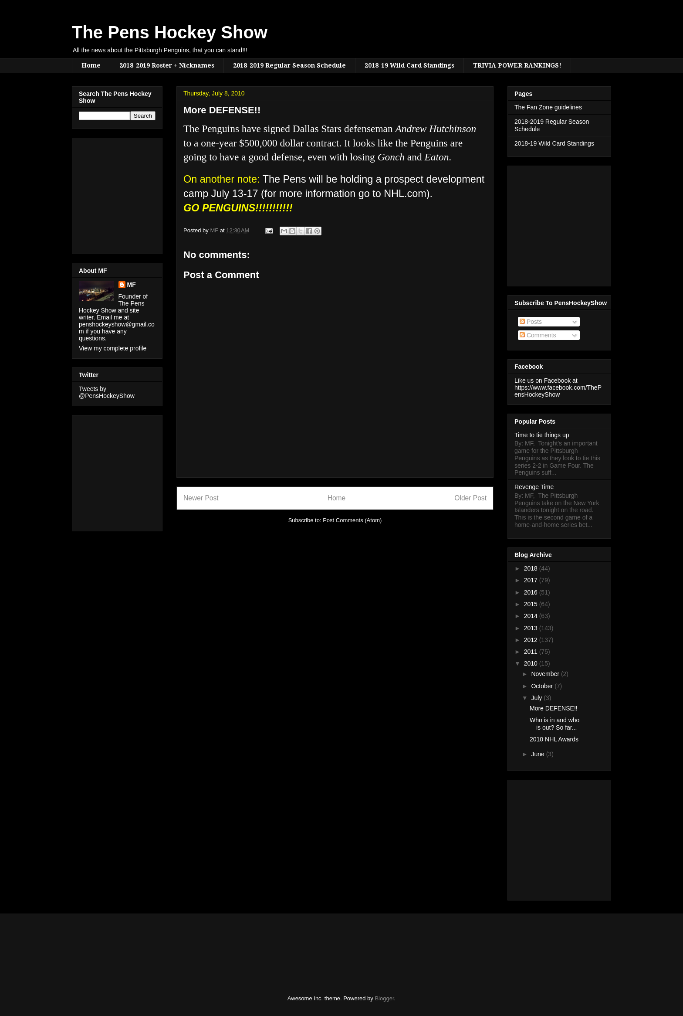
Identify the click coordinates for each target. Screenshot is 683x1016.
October (543, 686)
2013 (531, 628)
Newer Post (201, 498)
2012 (531, 639)
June (538, 754)
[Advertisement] (105, 193)
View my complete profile (112, 348)
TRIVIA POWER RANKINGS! (517, 65)
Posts (531, 321)
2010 (531, 663)
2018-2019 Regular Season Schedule (289, 65)
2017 (531, 580)
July (537, 697)
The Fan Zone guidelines (548, 107)
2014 (531, 615)
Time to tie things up (541, 435)
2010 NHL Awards (554, 739)
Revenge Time (534, 486)
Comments (538, 335)
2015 (531, 604)
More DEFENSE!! (554, 708)
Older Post (470, 498)
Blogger (384, 998)
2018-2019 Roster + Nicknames (166, 65)
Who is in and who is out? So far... (554, 724)
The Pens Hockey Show (169, 32)
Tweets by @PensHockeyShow (107, 392)
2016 (531, 592)
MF (131, 284)
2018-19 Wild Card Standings (409, 65)
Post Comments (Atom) (352, 520)
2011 (531, 651)
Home (91, 65)
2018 (531, 568)
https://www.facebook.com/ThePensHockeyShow (558, 391)
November (546, 673)
